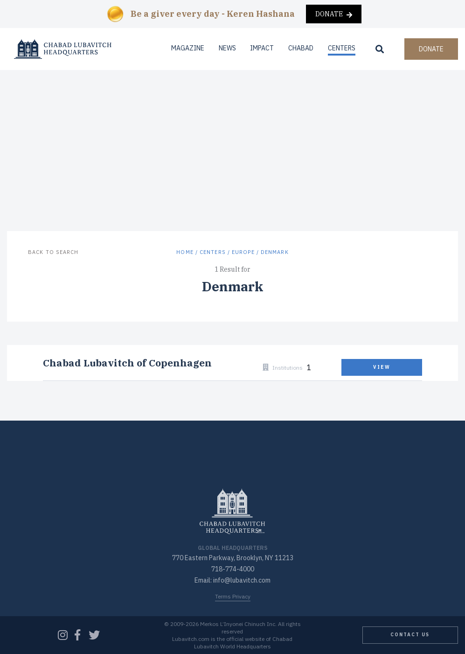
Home (184, 252)
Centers (341, 48)
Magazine (187, 48)
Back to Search (53, 252)
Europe (243, 252)
